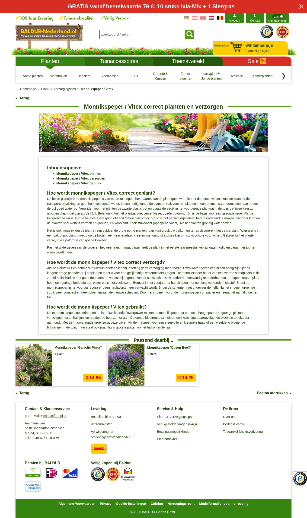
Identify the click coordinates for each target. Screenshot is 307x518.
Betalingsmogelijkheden (174, 431)
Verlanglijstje (220, 45)
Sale (257, 61)
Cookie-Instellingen (131, 503)
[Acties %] (237, 76)
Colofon (157, 503)
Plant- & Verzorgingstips (174, 417)
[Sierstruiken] (58, 76)
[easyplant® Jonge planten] (211, 76)
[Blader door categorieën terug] (284, 76)
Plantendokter (167, 439)
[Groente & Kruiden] (160, 76)
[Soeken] (189, 34)
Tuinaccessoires (119, 61)
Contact (255, 20)
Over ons (229, 417)
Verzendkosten (101, 424)
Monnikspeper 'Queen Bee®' (169, 347)
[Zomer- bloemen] (186, 76)
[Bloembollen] (109, 76)
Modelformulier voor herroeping (223, 503)
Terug (24, 98)
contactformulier (55, 416)
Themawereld (188, 61)
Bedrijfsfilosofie (234, 424)
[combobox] (141, 34)
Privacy (106, 503)
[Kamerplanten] (262, 76)
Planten (50, 61)
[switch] (277, 18)
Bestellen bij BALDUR (106, 417)
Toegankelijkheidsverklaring (243, 431)
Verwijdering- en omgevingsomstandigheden (111, 434)
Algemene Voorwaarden (76, 503)
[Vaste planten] (33, 76)
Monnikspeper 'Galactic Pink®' (78, 347)
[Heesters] (84, 76)
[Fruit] (135, 76)
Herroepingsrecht (181, 503)
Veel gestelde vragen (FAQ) (177, 424)
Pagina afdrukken (272, 393)
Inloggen (234, 20)
